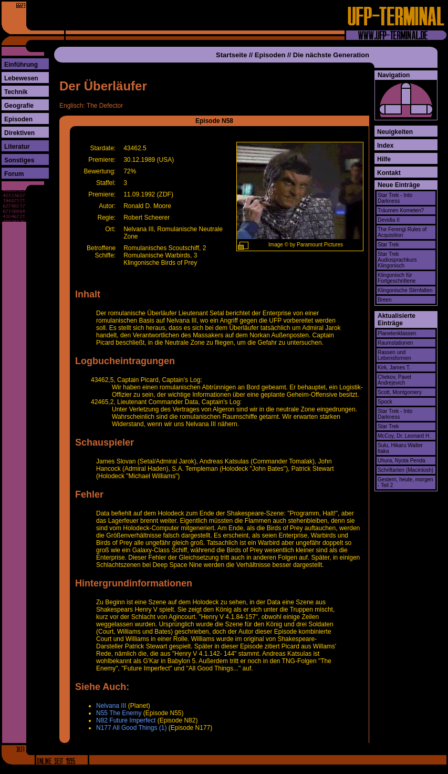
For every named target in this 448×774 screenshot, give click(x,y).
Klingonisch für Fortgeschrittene (396, 278)
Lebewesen (21, 78)
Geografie (19, 105)
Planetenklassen (397, 333)
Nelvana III (111, 705)
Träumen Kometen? (401, 210)
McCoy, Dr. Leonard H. (404, 436)
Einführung (21, 64)
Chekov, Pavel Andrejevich (394, 380)
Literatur (17, 146)
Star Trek (388, 244)
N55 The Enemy (119, 713)
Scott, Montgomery (400, 392)
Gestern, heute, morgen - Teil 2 (405, 482)
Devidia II (389, 220)
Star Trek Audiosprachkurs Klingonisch (397, 260)
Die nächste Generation (331, 55)
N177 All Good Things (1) (131, 727)
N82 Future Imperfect (125, 720)
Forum (14, 174)
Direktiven (19, 133)
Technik (15, 92)
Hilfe (384, 159)
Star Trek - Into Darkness (395, 198)
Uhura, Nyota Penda (401, 460)
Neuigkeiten (395, 132)
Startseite (231, 55)
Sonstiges (19, 160)
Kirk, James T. (394, 367)
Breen (385, 300)
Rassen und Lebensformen (394, 355)
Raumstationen (395, 343)
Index (385, 145)
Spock (385, 402)
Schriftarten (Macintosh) (405, 470)
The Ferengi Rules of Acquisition (402, 232)
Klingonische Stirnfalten (405, 290)
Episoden (18, 119)
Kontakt (389, 173)
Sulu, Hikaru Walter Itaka (400, 448)
